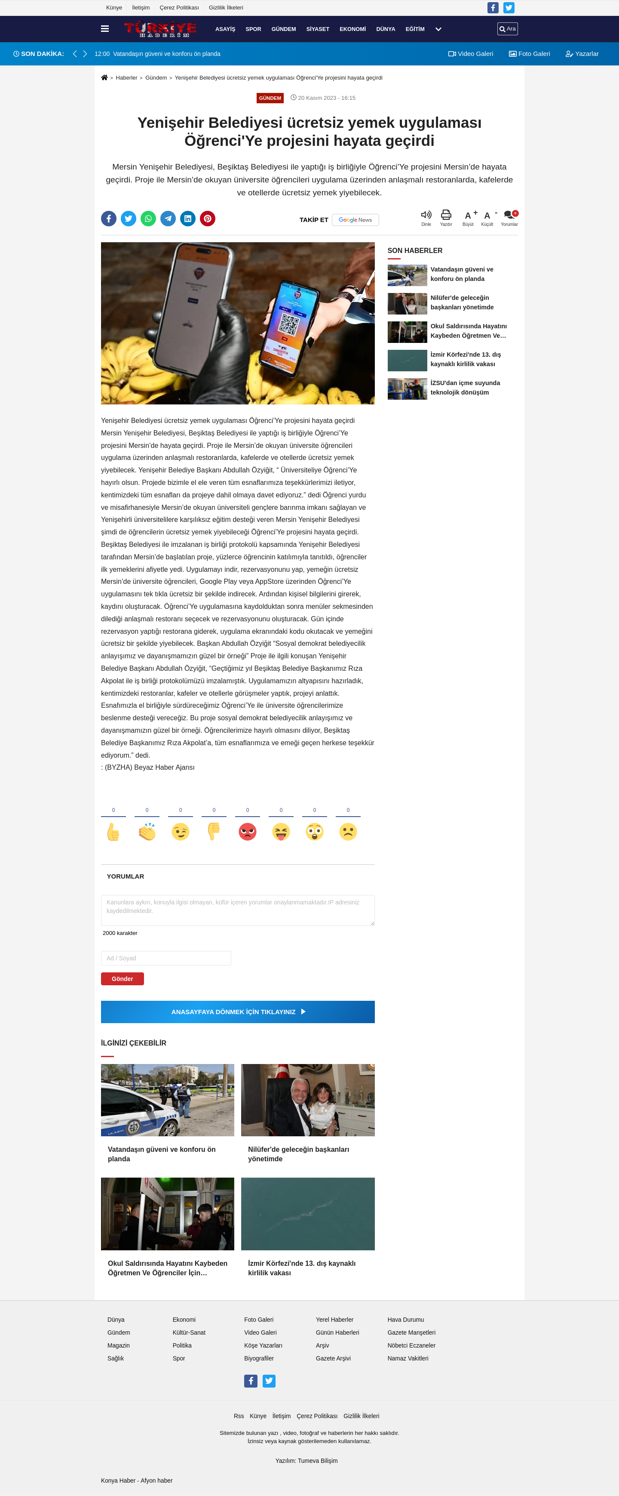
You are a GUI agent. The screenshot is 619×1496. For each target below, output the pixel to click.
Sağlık (115, 1359)
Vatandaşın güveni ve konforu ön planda (162, 1154)
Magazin (118, 1346)
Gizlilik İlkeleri (226, 7)
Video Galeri (470, 53)
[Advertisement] (59, 200)
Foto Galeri (529, 53)
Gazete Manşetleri (412, 1333)
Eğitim (415, 28)
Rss (239, 1416)
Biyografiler (259, 1359)
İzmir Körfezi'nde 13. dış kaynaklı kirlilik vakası (301, 1268)
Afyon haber (156, 1480)
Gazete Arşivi (333, 1359)
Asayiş (225, 28)
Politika (182, 1346)
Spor (253, 28)
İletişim (141, 7)
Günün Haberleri (337, 1333)
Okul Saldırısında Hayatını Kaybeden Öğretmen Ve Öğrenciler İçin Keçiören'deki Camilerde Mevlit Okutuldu (167, 1269)
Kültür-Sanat (189, 1333)
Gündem (284, 28)
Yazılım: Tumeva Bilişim (307, 1461)
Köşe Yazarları (263, 1346)
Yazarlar (582, 53)
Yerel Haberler (334, 1320)
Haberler (126, 77)
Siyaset (318, 28)
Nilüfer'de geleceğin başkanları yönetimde (298, 1154)
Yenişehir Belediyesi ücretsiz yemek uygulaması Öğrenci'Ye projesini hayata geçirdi (279, 77)
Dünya (385, 28)
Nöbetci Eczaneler (412, 1346)
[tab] (125, 876)
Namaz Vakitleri (408, 1359)
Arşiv (322, 1346)
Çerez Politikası (179, 7)
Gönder (122, 978)
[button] (85, 54)
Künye (114, 7)
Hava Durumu (406, 1320)
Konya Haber (118, 1480)
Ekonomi (353, 28)
